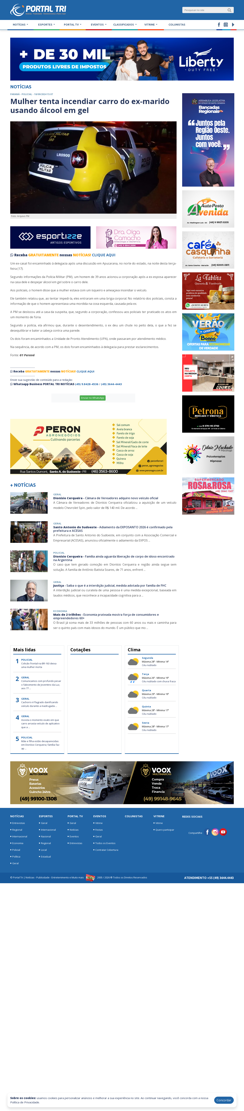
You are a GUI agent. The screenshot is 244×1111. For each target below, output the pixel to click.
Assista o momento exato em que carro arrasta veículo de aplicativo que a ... (40, 723)
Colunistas (177, 24)
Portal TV (75, 816)
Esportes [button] (45, 24)
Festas (98, 829)
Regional (16, 829)
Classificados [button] (123, 24)
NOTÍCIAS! (82, 255)
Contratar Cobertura (105, 849)
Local (43, 849)
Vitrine (98, 823)
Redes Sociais (192, 816)
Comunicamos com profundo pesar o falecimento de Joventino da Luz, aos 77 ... (41, 684)
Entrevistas (17, 823)
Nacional (45, 836)
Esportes (46, 816)
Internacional (18, 836)
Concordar (224, 1100)
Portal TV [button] (71, 24)
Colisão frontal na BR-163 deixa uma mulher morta (38, 665)
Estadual (45, 856)
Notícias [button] (19, 24)
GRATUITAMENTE (44, 255)
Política (15, 856)
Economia (16, 843)
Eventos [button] (97, 24)
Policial (15, 849)
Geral (14, 863)
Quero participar (163, 829)
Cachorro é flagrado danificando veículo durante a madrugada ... (39, 704)
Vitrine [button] (149, 24)
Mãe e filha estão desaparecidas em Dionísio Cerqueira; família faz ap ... (40, 744)
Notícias (17, 816)
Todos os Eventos (104, 843)
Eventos (73, 836)
